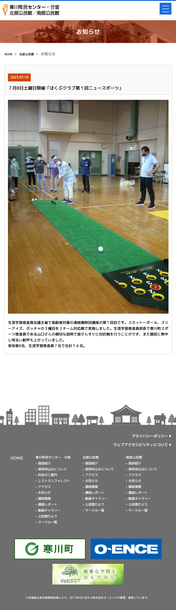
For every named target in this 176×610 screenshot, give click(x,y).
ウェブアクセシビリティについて (141, 444)
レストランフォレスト (54, 481)
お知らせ (44, 492)
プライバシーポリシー (150, 436)
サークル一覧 (47, 522)
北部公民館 (26, 54)
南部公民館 (134, 457)
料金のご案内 (47, 475)
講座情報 (44, 498)
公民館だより (47, 516)
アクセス (44, 486)
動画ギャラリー (49, 510)
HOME (8, 54)
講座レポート (47, 504)
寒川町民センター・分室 (53, 457)
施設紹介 (44, 463)
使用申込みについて (52, 469)
